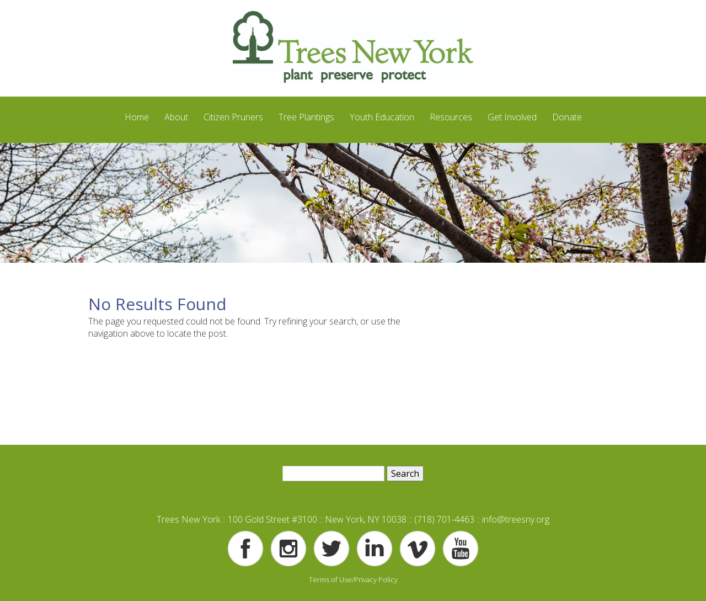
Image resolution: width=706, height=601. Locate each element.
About (176, 117)
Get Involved (512, 117)
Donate (567, 117)
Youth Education (382, 117)
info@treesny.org (515, 519)
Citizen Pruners (233, 117)
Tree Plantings (306, 117)
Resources (451, 117)
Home (137, 117)
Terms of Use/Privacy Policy (353, 579)
